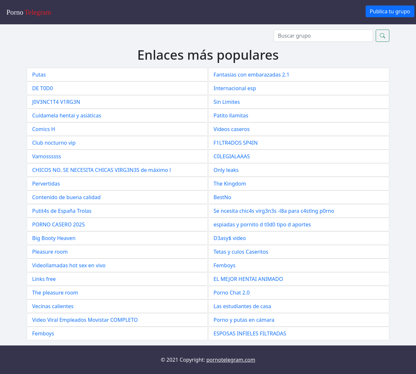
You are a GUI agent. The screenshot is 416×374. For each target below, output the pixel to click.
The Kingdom (230, 183)
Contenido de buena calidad (66, 197)
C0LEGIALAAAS (232, 156)
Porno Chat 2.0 (232, 292)
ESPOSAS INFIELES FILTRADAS (250, 333)
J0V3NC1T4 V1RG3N (56, 101)
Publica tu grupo (390, 11)
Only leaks (226, 170)
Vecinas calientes (52, 306)
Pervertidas (46, 183)
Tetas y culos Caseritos (241, 251)
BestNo (222, 197)
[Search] (323, 36)
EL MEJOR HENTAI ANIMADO (248, 279)
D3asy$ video (230, 238)
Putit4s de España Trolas (61, 210)
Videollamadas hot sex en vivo (69, 265)
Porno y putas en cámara (244, 319)
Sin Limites (227, 101)
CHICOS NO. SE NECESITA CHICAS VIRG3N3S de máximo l (101, 170)
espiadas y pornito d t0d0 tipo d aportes (262, 224)
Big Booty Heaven (53, 238)
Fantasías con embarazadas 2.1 (252, 74)
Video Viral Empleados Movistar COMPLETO (85, 319)
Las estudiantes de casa (242, 306)
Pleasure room (50, 251)
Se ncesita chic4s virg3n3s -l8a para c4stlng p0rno (274, 210)
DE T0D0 (42, 88)
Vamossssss (46, 156)
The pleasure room (55, 292)
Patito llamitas (231, 115)
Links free (44, 279)
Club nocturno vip (53, 142)
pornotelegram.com (230, 359)
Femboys (224, 265)
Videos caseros (232, 129)
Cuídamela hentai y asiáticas (66, 115)
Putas (39, 74)
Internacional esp (235, 88)
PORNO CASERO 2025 (58, 224)
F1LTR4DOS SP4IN (236, 142)
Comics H (43, 129)
